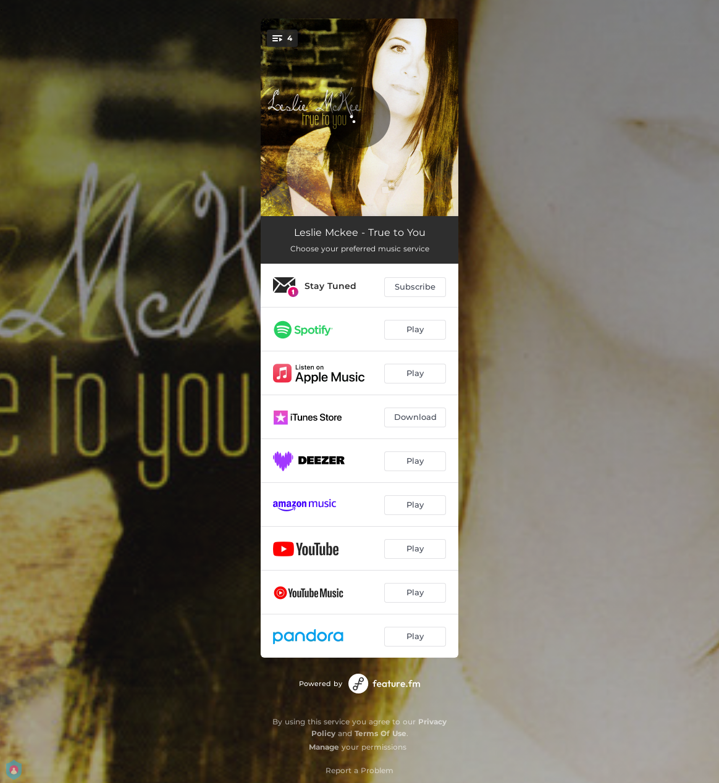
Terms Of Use (380, 733)
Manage (324, 747)
